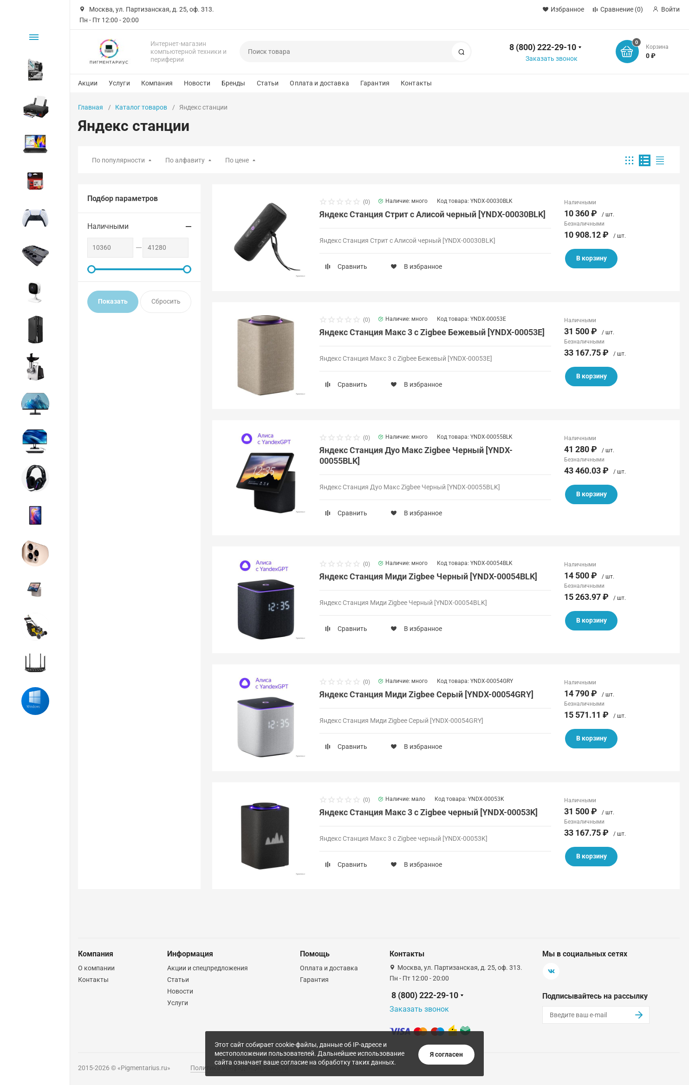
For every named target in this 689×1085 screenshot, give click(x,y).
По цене (237, 160)
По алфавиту (185, 160)
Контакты (416, 83)
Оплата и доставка (319, 83)
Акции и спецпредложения (207, 968)
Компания (157, 83)
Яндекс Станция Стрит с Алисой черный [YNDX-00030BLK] (432, 214)
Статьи (268, 83)
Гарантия (375, 83)
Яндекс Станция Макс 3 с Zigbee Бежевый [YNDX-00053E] (432, 332)
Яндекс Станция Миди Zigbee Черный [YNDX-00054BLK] (428, 576)
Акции (88, 83)
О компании (96, 968)
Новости (197, 83)
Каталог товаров (141, 107)
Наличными (108, 226)
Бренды (233, 83)
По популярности (118, 160)
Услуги (119, 83)
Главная (90, 107)
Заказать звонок (552, 58)
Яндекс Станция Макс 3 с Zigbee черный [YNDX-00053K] (428, 812)
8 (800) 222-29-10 (542, 47)
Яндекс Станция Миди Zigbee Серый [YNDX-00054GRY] (426, 694)
